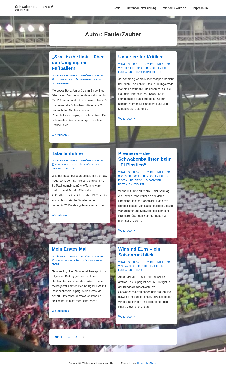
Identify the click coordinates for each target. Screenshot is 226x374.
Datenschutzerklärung (142, 8)
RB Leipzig (136, 72)
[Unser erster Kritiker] (131, 68)
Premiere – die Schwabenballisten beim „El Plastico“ (145, 159)
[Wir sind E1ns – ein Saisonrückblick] (127, 266)
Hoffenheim (125, 184)
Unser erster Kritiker (140, 56)
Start (117, 8)
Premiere (139, 184)
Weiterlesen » (60, 134)
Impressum (200, 8)
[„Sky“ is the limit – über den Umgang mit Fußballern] (63, 79)
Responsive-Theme (147, 363)
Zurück (59, 336)
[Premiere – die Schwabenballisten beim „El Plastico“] (130, 176)
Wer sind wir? (175, 7)
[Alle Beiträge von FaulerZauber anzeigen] (67, 75)
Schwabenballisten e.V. (34, 7)
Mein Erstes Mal (69, 249)
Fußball (123, 72)
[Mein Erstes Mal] (63, 260)
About (55, 264)
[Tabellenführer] (65, 164)
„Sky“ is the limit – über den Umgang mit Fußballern (78, 62)
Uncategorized (61, 83)
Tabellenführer (68, 153)
